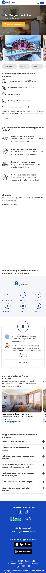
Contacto (11, 531)
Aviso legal (6, 571)
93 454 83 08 (25, 566)
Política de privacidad (20, 571)
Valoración (37, 66)
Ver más (5, 118)
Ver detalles (23, 362)
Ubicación (24, 66)
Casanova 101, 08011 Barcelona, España (23, 563)
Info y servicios (9, 66)
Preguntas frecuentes (29, 531)
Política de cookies (37, 571)
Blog (18, 531)
